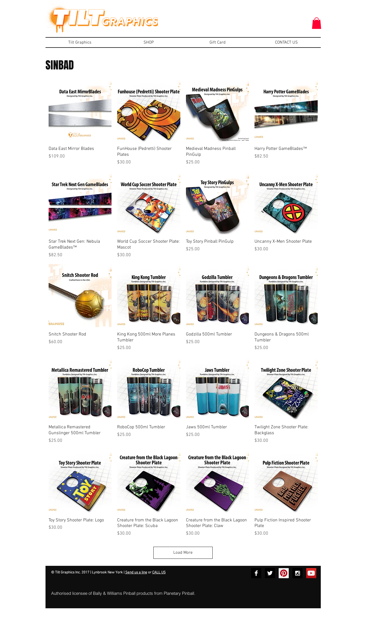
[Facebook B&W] (256, 573)
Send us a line (136, 572)
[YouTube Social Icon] (311, 573)
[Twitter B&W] (270, 573)
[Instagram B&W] (297, 573)
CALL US (159, 572)
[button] (316, 23)
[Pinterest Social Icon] (284, 573)
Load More (183, 552)
